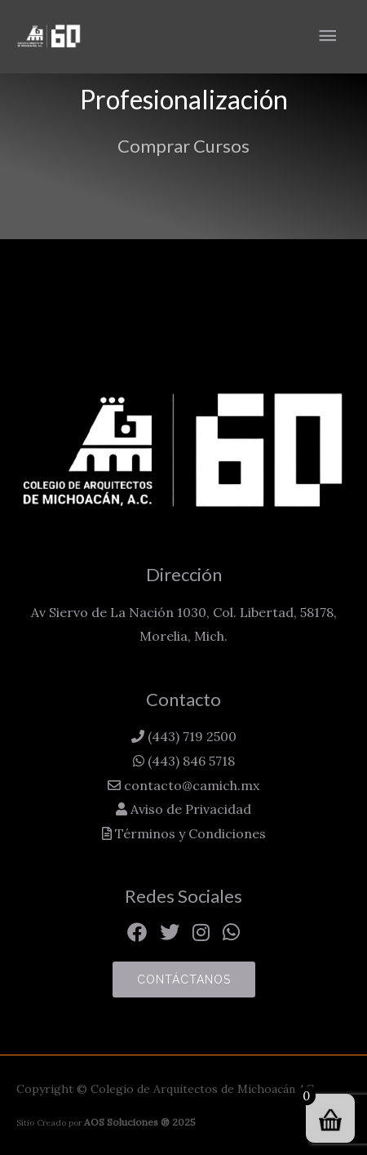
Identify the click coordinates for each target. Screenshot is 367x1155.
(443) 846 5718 (189, 761)
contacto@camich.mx (190, 785)
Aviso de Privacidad (189, 809)
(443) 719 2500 (190, 736)
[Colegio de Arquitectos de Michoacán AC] (49, 36)
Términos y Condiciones (189, 833)
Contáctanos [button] (184, 979)
